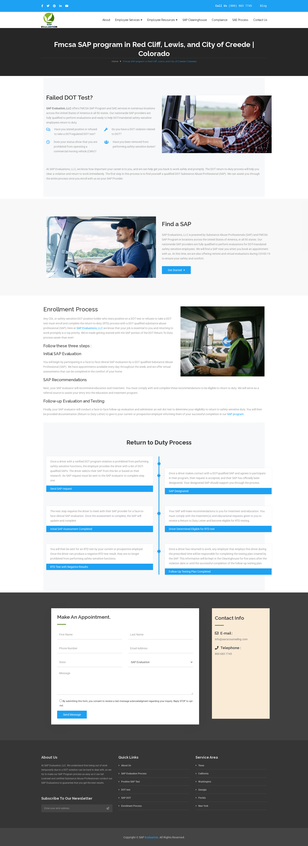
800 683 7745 (223, 653)
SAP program (235, 414)
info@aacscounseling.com (231, 639)
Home (115, 61)
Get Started (176, 270)
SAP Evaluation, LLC (58, 108)
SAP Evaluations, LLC (90, 328)
